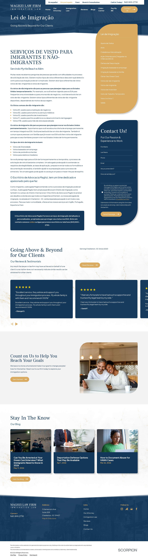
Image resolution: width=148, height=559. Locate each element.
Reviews (87, 521)
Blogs (86, 525)
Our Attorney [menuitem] (57, 9)
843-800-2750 (131, 2)
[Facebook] (136, 509)
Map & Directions (49, 518)
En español (52, 2)
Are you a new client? (107, 169)
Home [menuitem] (47, 9)
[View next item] (16, 324)
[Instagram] (122, 509)
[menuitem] (117, 43)
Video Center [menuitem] (101, 9)
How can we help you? (108, 174)
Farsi (77, 2)
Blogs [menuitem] (93, 9)
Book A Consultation (91, 2)
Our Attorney (89, 513)
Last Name (104, 152)
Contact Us (88, 529)
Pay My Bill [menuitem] (114, 9)
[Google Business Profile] (131, 509)
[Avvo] (126, 509)
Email (102, 163)
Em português (66, 2)
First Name (104, 147)
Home (86, 509)
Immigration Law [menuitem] (71, 9)
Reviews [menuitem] (84, 9)
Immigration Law (90, 517)
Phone (103, 158)
